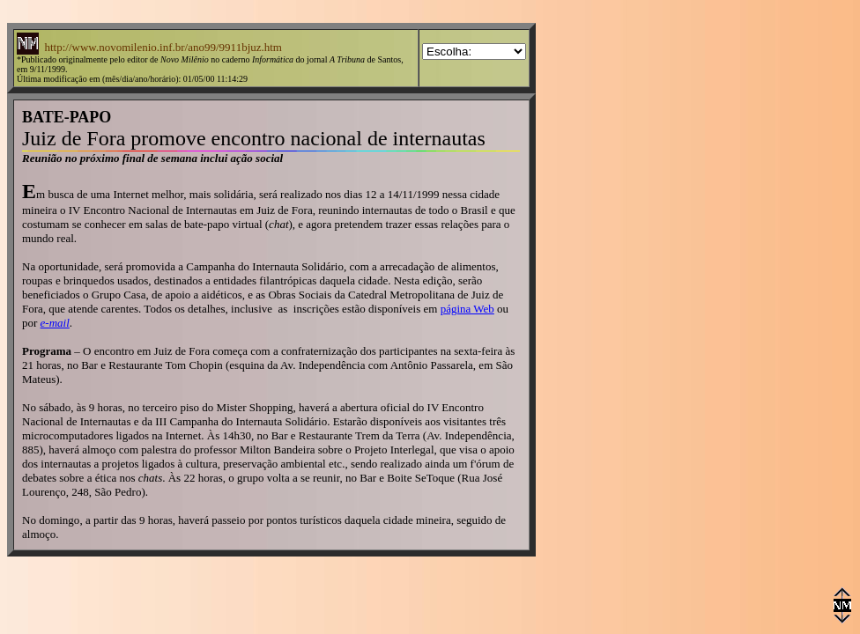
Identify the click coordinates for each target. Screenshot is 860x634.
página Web (467, 308)
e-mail (55, 322)
